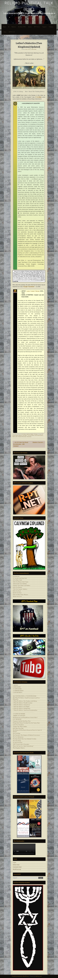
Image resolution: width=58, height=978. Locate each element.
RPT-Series (37, 27)
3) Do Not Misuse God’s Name (20, 582)
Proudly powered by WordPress (20, 976)
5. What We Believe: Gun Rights (21, 706)
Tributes (51, 27)
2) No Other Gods (17, 580)
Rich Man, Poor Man (18, 728)
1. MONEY (15, 685)
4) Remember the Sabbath (20, 584)
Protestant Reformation (22, 436)
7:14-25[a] (38, 97)
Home (4, 27)
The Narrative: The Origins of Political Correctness (26, 735)
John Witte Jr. (24, 435)
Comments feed (17, 867)
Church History (15, 435)
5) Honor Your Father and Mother (21, 585)
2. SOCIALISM (16, 687)
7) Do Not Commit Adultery (20, 589)
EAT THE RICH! (17, 719)
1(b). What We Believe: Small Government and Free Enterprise (26, 698)
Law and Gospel (31, 435)
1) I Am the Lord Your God (20, 578)
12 (8, 27)
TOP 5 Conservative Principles (21, 744)
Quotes (30, 27)
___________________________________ (23, 694)
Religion (31, 434)
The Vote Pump (17, 741)
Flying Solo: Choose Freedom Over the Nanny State (26, 723)
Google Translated (28, 286)
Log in (14, 862)
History (24, 434)
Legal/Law (28, 434)
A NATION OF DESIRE (19, 714)
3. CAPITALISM (17, 689)
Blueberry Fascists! (38, 442)
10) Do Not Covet (17, 596)
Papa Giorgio (33, 49)
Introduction (16, 576)
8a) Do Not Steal (17, 593)
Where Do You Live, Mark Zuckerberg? (23, 746)
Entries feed (16, 865)
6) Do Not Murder (17, 587)
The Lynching (16, 733)
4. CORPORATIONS (18, 690)
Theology (35, 434)
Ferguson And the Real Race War (22, 721)
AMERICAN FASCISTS (19, 716)
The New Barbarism (18, 737)
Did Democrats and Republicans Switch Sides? (25, 717)
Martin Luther (15, 436)
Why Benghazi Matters (19, 748)
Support (44, 27)
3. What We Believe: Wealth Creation (22, 703)
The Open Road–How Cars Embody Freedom (24, 739)
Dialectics (20, 435)
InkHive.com (38, 976)
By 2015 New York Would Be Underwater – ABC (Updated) (20, 444)
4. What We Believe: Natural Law (21, 705)
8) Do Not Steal (17, 591)
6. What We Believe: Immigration (21, 708)
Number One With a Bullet (20, 726)
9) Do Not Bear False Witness (20, 594)
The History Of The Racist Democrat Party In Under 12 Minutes (27, 730)
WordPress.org (17, 869)
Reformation (29, 436)
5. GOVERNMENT (17, 692)
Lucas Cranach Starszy (33, 291)
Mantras (13, 27)
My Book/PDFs (22, 27)
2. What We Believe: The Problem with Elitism (25, 701)
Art (22, 434)
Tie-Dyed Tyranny (17, 742)
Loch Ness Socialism (18, 725)
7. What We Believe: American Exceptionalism (25, 710)
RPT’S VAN (12, 32)
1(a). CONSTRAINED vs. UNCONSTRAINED (24, 696)
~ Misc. (5, 32)
